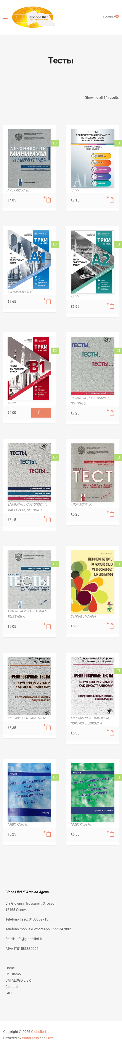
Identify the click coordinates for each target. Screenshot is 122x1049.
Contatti (11, 987)
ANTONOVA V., (17, 611)
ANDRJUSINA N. (18, 190)
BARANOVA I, (80, 398)
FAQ (8, 993)
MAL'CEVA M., (17, 510)
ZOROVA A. (95, 723)
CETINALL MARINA (83, 616)
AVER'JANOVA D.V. (20, 292)
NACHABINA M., (38, 611)
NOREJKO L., (79, 723)
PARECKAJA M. (18, 824)
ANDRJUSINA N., (19, 718)
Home (10, 968)
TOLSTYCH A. (17, 616)
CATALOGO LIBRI (18, 980)
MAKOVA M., (101, 718)
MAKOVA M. (38, 718)
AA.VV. (75, 190)
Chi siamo (13, 974)
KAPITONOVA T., (99, 398)
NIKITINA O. (78, 403)
